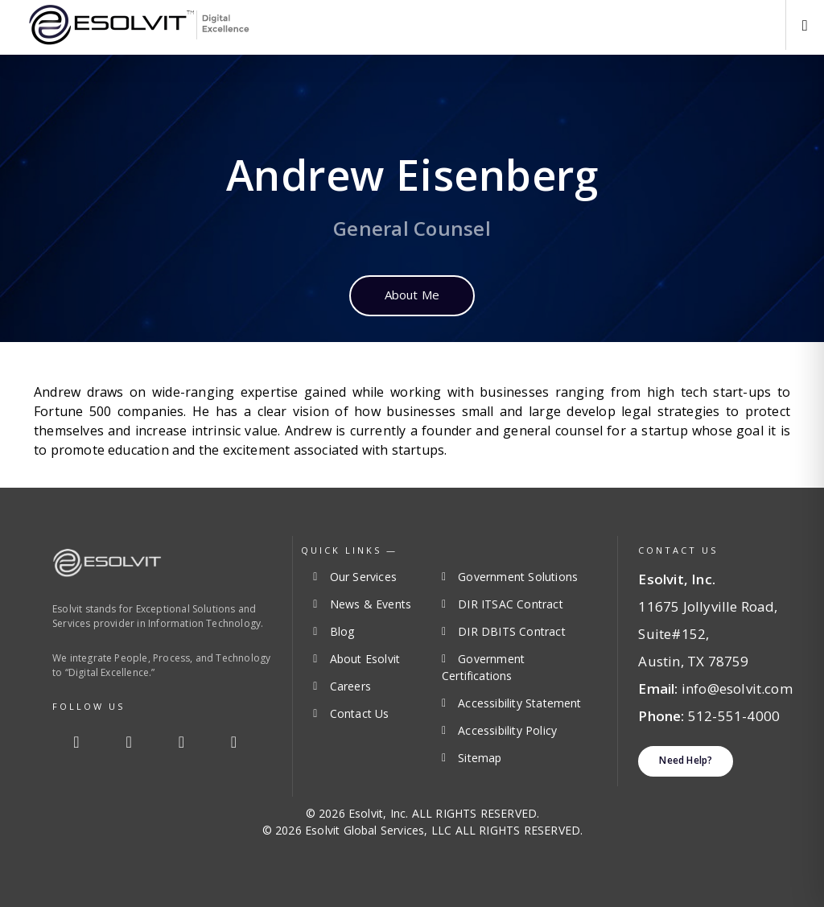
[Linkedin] (181, 742)
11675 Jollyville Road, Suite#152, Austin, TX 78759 (707, 633)
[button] (804, 25)
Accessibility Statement (519, 703)
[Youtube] (234, 742)
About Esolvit (365, 658)
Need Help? (685, 760)
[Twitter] (129, 742)
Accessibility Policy (507, 730)
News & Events (370, 604)
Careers (350, 686)
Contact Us (359, 713)
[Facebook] (76, 742)
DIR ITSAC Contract (510, 604)
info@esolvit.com (737, 688)
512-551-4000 (734, 716)
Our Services (363, 576)
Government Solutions (518, 576)
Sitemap (479, 757)
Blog (342, 631)
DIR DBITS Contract (511, 631)
